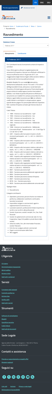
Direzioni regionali (7, 362)
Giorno (39, 26)
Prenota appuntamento (10, 8)
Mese (33, 26)
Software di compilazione (10, 316)
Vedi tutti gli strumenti (9, 329)
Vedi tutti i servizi (7, 303)
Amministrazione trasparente (11, 267)
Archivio (12, 386)
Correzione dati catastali (9, 290)
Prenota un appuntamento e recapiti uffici (15, 359)
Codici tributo (6, 326)
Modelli (4, 319)
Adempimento (9, 53)
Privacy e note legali (25, 386)
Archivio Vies (6, 296)
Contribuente (22, 53)
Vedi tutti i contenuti (8, 277)
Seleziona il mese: (9, 42)
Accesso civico (6, 273)
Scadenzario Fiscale (22, 26)
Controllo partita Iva (8, 293)
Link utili (4, 386)
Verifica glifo (5, 300)
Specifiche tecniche (8, 322)
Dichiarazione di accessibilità (11, 390)
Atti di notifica (6, 270)
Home (11, 26)
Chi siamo (5, 263)
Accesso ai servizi (28, 8)
